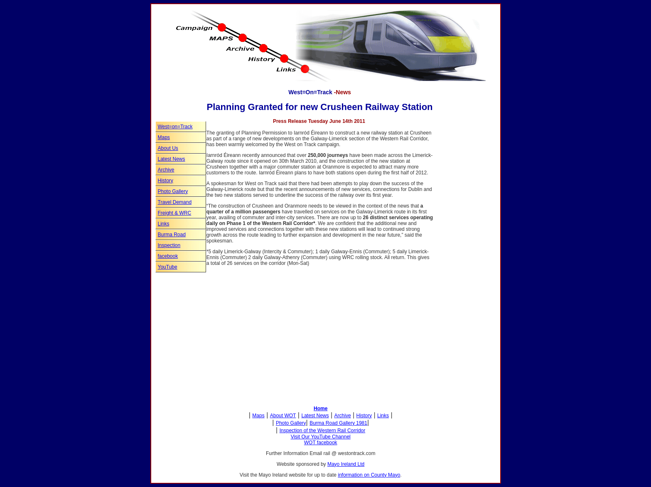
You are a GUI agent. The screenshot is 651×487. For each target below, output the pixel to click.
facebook (168, 256)
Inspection (169, 245)
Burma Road (172, 234)
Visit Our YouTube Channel (321, 437)
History (165, 181)
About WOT (283, 415)
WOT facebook (320, 442)
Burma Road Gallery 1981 (338, 423)
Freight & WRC (175, 213)
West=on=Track (175, 127)
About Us (168, 148)
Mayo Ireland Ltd (345, 464)
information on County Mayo (369, 475)
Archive (166, 170)
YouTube (167, 267)
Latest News (171, 159)
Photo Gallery (173, 191)
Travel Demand (175, 202)
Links (164, 224)
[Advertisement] (458, 269)
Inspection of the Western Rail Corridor (323, 430)
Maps (164, 137)
